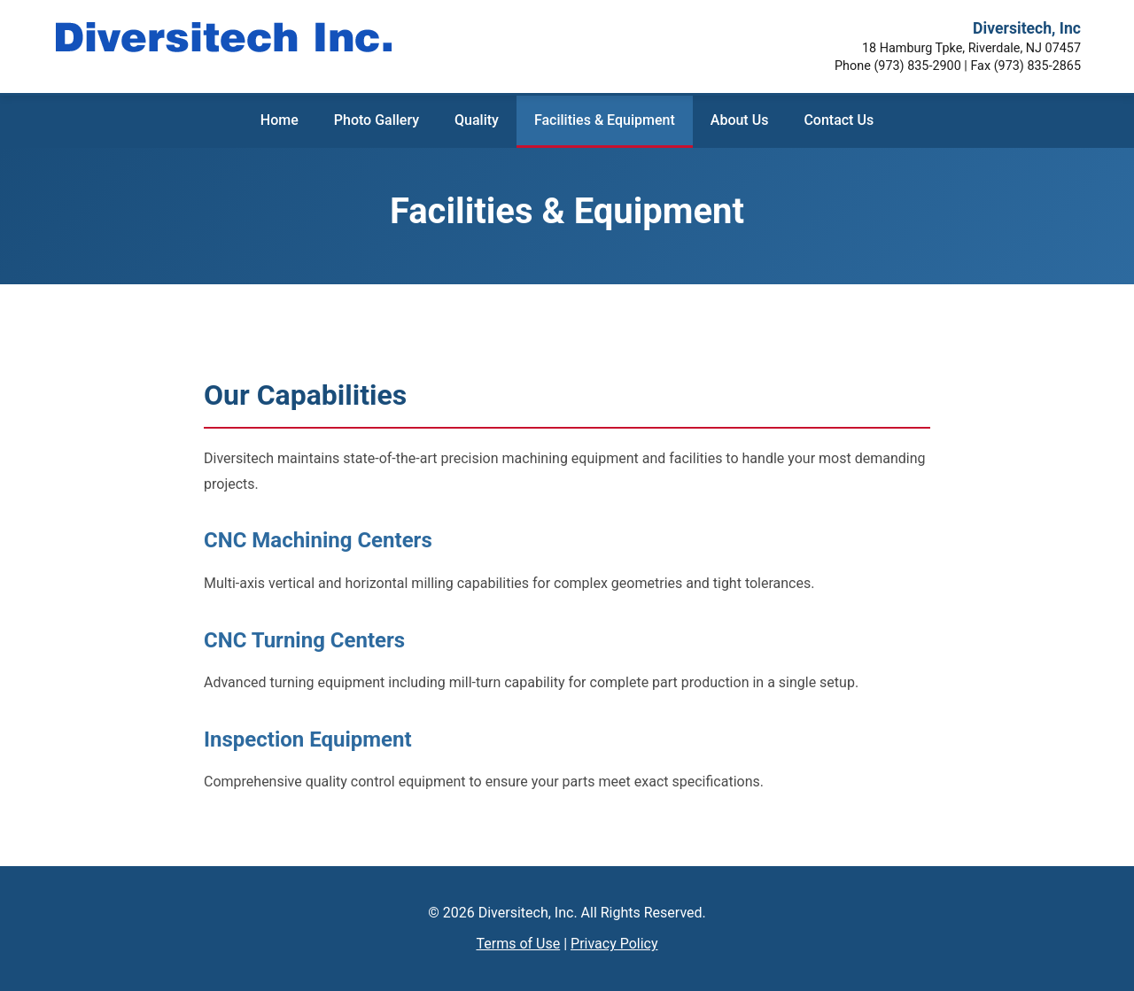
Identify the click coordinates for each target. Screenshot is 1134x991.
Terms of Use (518, 943)
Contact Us (839, 120)
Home (279, 120)
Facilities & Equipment (604, 120)
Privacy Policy (614, 943)
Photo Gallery (376, 120)
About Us (740, 120)
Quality (476, 120)
